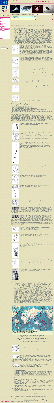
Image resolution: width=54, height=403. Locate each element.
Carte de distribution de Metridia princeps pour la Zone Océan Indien (32, 339)
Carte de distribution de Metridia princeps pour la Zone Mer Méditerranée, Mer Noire (32, 338)
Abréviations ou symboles (48, 22)
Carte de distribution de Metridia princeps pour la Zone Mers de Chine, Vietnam (32, 341)
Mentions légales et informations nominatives (4, 398)
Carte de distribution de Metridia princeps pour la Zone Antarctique (33, 342)
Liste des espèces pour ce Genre (45, 18)
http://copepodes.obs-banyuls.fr (30, 400)
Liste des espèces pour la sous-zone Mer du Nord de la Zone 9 (33, 336)
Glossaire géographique (20, 370)
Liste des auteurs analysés (21, 28)
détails (33, 16)
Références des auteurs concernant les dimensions (25, 379)
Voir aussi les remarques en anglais (21, 390)
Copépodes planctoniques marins (15, 0)
